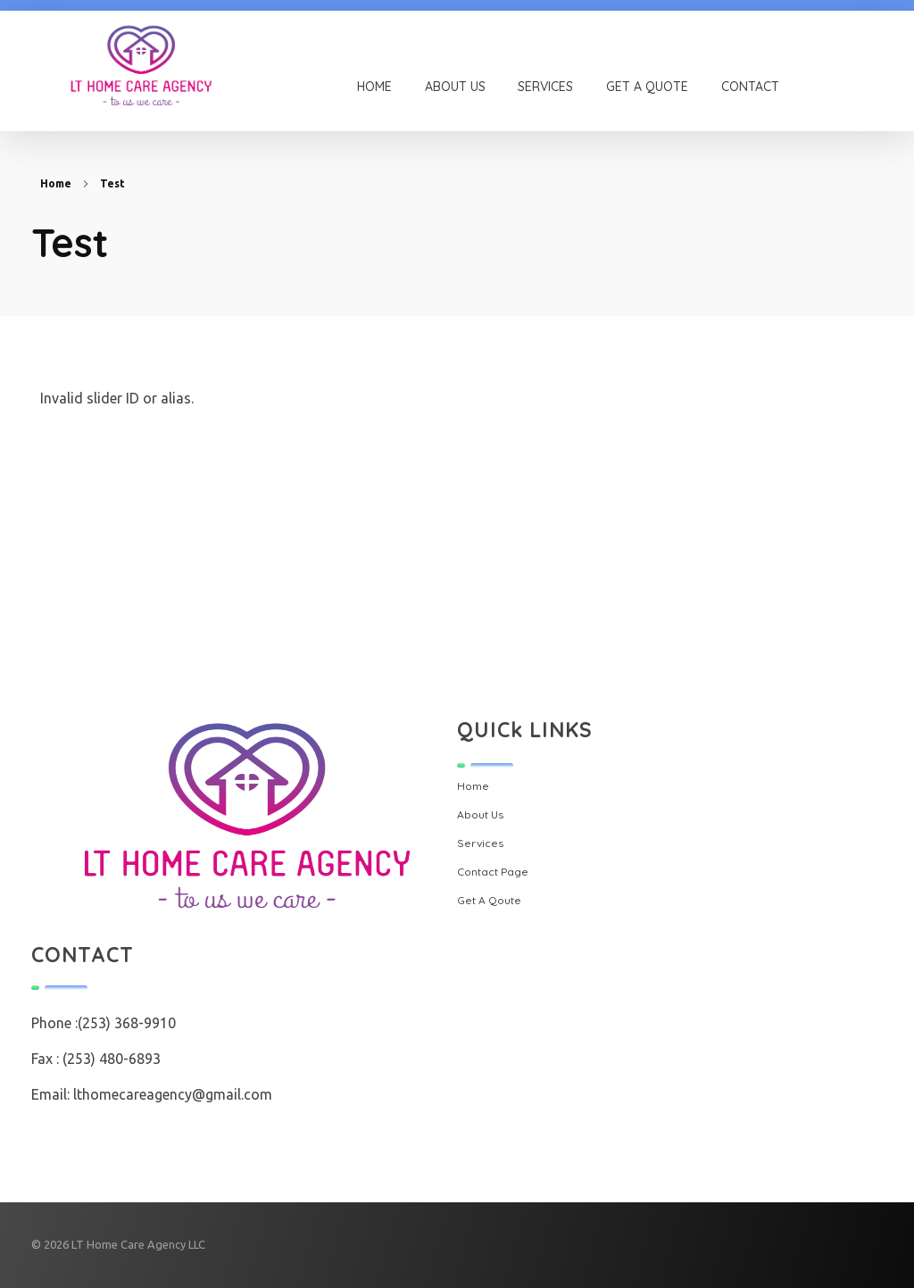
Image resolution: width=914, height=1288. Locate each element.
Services (480, 843)
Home (55, 183)
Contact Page (492, 871)
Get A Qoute (489, 900)
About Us (480, 814)
